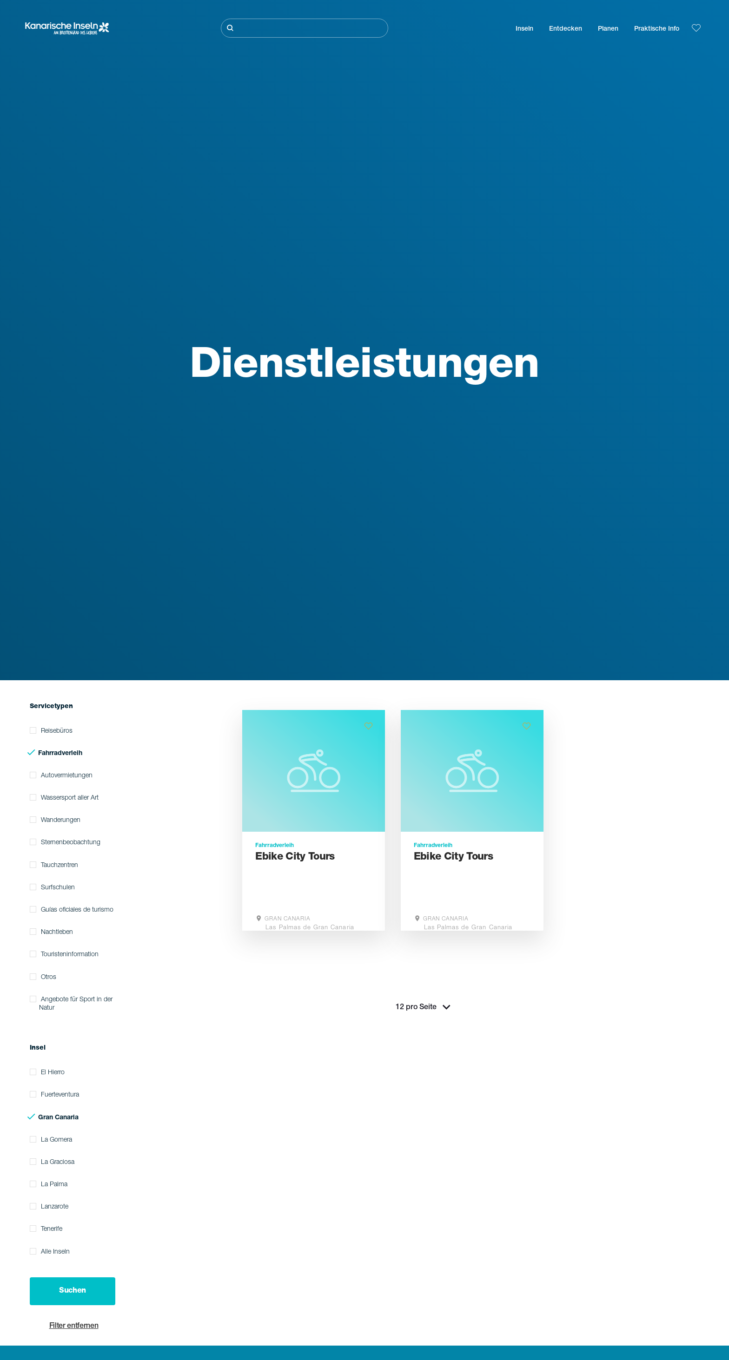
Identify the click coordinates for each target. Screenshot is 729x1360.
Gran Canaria (58, 1118)
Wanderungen (60, 820)
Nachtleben (57, 932)
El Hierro (53, 1073)
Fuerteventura (60, 1095)
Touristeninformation (70, 955)
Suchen (72, 1291)
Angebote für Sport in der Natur (76, 1004)
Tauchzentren (59, 865)
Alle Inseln (55, 1252)
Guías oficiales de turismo (77, 910)
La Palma (54, 1185)
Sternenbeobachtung (70, 843)
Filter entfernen (74, 1326)
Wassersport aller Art (70, 798)
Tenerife (51, 1229)
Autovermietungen (67, 776)
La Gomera (56, 1140)
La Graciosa (57, 1162)
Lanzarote (54, 1207)
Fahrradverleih (60, 753)
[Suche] (304, 28)
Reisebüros (57, 731)
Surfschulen (58, 888)
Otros (48, 977)
